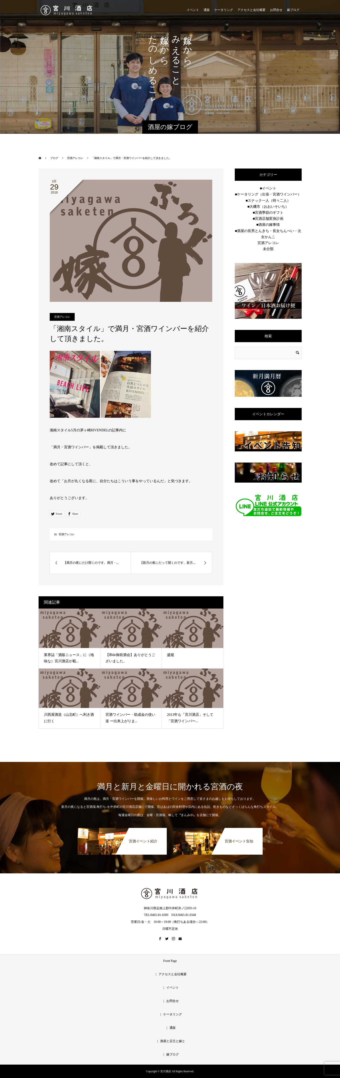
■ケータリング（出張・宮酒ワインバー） (268, 194)
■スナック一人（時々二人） (268, 200)
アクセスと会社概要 (251, 10)
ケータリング (223, 10)
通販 (207, 10)
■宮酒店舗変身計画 (268, 218)
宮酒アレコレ (62, 316)
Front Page (170, 961)
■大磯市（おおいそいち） (268, 206)
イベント (193, 10)
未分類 (268, 249)
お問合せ (276, 10)
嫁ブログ (293, 10)
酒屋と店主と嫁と (172, 1041)
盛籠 (170, 655)
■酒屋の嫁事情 (268, 224)
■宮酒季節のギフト (268, 212)
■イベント (268, 188)
